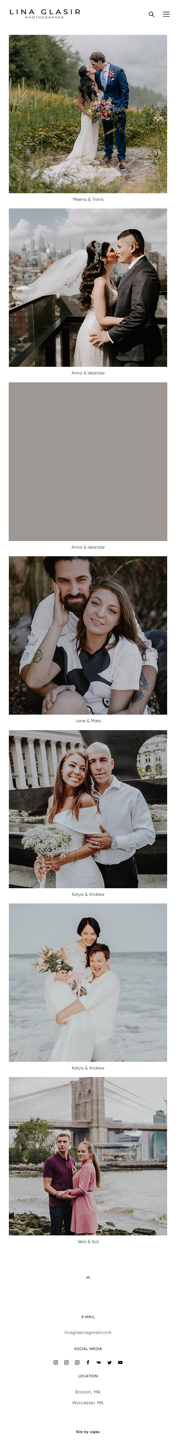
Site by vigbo (88, 1432)
